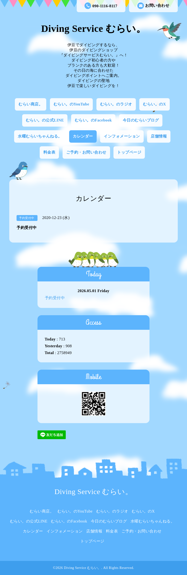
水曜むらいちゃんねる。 (40, 136)
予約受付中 (55, 298)
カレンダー (83, 136)
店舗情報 (159, 136)
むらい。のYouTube (71, 104)
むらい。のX (154, 104)
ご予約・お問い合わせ (86, 152)
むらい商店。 (31, 104)
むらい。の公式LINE (45, 120)
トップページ (129, 152)
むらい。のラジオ (116, 104)
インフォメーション (122, 136)
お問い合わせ (153, 5)
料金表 (49, 152)
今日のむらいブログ (141, 120)
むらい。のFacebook (93, 120)
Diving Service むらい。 (93, 28)
